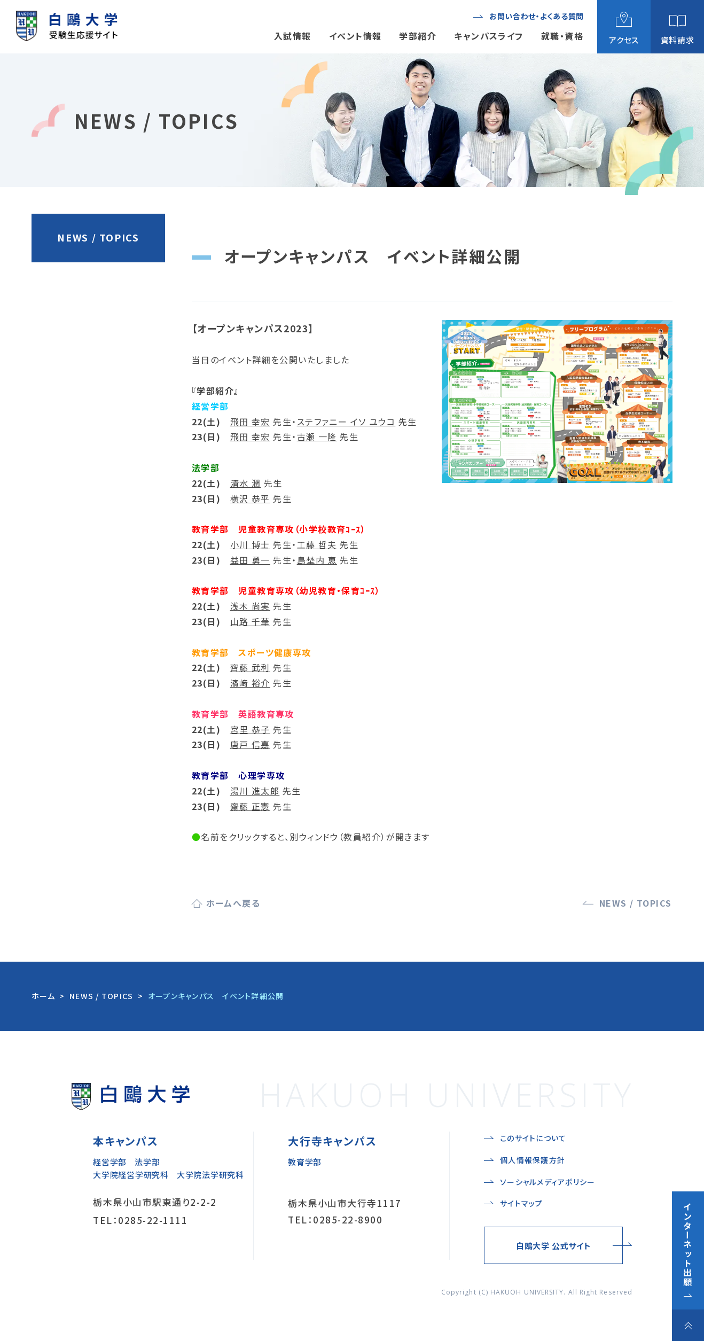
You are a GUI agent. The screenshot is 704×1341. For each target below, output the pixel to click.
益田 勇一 (250, 559)
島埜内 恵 (317, 559)
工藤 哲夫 (317, 544)
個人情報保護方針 (532, 1160)
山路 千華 (250, 621)
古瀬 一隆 (317, 436)
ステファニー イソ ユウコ (346, 421)
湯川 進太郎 (255, 790)
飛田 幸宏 (250, 421)
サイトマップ (521, 1203)
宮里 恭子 (250, 729)
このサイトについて (533, 1138)
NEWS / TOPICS (98, 237)
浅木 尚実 (250, 605)
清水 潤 (245, 483)
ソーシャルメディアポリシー (547, 1181)
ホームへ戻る (233, 902)
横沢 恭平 (250, 498)
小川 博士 (250, 544)
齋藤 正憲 (250, 806)
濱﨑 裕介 (250, 682)
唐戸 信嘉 (250, 744)
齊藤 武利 (250, 667)
